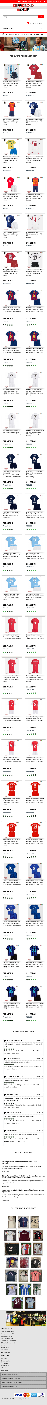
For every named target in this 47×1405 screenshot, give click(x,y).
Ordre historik (5, 1361)
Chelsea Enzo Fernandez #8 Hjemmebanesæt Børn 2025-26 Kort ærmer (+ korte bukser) (35, 882)
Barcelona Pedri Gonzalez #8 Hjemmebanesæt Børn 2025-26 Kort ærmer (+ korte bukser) (35, 350)
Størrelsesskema (6, 1336)
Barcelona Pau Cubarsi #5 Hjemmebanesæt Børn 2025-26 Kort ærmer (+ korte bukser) (35, 309)
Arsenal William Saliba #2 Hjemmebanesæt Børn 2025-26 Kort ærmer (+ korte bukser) (35, 759)
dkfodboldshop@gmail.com (32, 1)
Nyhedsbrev (5, 1365)
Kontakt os (4, 1350)
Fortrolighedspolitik (7, 1338)
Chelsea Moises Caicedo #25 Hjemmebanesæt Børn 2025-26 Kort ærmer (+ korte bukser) (12, 923)
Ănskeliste (5, 1363)
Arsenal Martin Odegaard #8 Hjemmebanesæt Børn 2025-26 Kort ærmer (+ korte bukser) (35, 718)
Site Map (4, 1368)
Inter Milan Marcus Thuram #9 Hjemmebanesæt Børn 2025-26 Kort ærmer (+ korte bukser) (35, 1005)
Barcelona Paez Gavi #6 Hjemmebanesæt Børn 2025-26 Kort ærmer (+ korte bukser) (12, 350)
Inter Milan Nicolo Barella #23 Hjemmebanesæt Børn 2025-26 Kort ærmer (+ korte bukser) (35, 964)
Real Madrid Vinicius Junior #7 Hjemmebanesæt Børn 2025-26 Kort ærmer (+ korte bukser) (12, 432)
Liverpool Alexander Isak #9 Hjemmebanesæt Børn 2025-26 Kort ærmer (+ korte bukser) (35, 636)
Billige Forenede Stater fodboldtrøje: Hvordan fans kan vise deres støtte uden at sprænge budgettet (23, 1176)
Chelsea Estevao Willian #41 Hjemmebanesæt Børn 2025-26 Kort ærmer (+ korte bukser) (35, 923)
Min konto (4, 1359)
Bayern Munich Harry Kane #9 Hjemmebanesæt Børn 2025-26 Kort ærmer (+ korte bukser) (35, 800)
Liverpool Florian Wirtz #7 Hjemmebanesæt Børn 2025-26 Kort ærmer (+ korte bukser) (12, 636)
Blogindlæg (4, 1370)
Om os (3, 1345)
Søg (40, 17)
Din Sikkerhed (5, 1352)
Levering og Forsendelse (8, 1340)
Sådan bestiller (5, 1347)
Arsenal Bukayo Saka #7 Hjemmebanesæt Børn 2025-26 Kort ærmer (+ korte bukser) (12, 718)
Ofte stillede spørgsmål (8, 1343)
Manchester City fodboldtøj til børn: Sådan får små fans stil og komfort (23, 1191)
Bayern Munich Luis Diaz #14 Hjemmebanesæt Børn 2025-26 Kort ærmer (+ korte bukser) (35, 841)
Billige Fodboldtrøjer (25, 1399)
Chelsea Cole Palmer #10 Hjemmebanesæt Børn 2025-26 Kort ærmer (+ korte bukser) (12, 882)
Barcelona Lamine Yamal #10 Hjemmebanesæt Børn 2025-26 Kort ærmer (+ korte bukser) (12, 309)
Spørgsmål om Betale (8, 1334)
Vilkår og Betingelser (7, 1331)
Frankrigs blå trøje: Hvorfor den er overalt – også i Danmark (20, 1162)
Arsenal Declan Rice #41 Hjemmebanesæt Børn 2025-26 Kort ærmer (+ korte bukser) (12, 759)
